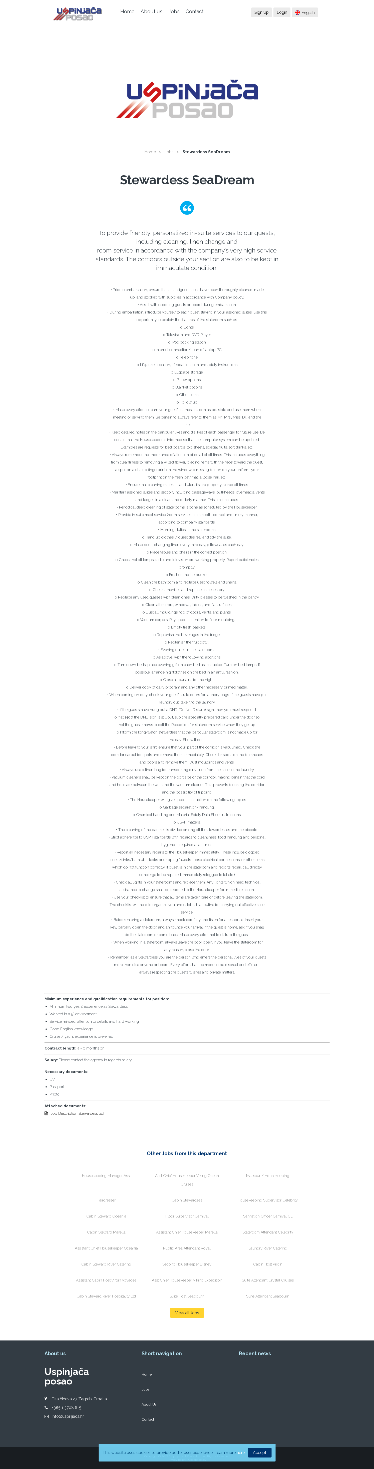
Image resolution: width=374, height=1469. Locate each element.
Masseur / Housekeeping (267, 1176)
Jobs (174, 11)
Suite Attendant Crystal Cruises (268, 1280)
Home (127, 11)
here (241, 1452)
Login (282, 12)
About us (151, 11)
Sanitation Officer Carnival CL (267, 1216)
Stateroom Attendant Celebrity (267, 1232)
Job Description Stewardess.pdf (74, 1113)
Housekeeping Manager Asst (106, 1176)
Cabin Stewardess (187, 1200)
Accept (259, 1452)
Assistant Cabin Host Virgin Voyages (106, 1280)
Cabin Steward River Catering (106, 1264)
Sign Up (261, 12)
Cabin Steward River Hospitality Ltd (106, 1296)
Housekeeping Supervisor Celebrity (268, 1200)
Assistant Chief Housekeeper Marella (187, 1232)
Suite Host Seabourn (187, 1296)
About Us (149, 1404)
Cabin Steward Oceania (106, 1216)
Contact (195, 11)
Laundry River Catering (267, 1248)
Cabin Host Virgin (267, 1264)
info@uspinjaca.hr (68, 1416)
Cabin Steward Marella (106, 1232)
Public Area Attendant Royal (187, 1248)
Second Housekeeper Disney (186, 1264)
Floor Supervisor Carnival (187, 1216)
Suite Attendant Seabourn (267, 1296)
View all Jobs (187, 1312)
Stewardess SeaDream (206, 152)
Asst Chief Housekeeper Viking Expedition (187, 1280)
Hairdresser (106, 1200)
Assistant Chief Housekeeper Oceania (106, 1248)
